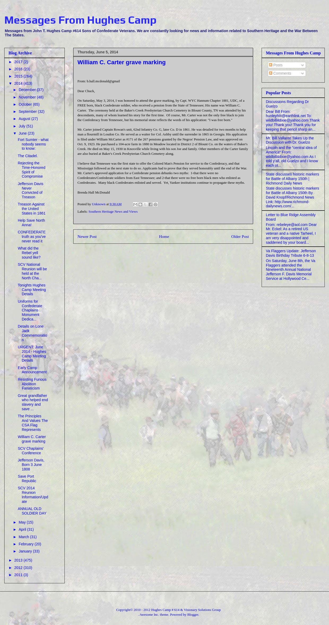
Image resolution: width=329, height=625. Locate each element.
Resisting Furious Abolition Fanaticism (32, 384)
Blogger (192, 615)
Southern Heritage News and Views (113, 211)
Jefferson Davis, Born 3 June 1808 (31, 464)
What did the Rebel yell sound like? (29, 252)
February (26, 544)
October (26, 104)
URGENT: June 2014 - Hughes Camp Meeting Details (32, 353)
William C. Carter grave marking (32, 439)
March (24, 537)
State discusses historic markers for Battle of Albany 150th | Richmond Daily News (292, 178)
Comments (280, 73)
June (23, 133)
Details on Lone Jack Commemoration (32, 333)
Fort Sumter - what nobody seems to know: (33, 144)
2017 (19, 62)
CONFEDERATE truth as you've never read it (32, 236)
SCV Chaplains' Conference (31, 450)
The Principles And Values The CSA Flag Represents (33, 422)
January (26, 551)
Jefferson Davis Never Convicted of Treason (30, 190)
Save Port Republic (27, 478)
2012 (19, 568)
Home (164, 236)
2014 (19, 83)
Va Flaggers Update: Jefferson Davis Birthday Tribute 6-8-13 (291, 253)
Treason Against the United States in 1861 (32, 208)
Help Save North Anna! (31, 222)
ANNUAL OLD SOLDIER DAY (32, 511)
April (23, 529)
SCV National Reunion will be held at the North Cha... (32, 271)
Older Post (240, 236)
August (25, 119)
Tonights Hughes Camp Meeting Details (32, 289)
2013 (19, 560)
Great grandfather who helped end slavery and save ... (33, 402)
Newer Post (87, 236)
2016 (19, 69)
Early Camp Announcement (32, 370)
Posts (276, 65)
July (22, 126)
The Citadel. (28, 156)
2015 (19, 76)
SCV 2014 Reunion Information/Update (33, 494)
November (28, 97)
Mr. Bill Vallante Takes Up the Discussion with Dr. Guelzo (290, 140)
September (28, 111)
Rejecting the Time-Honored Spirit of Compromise (31, 169)
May (23, 522)
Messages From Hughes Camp (80, 20)
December (28, 90)
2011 (19, 575)
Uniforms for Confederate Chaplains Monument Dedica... (30, 310)
